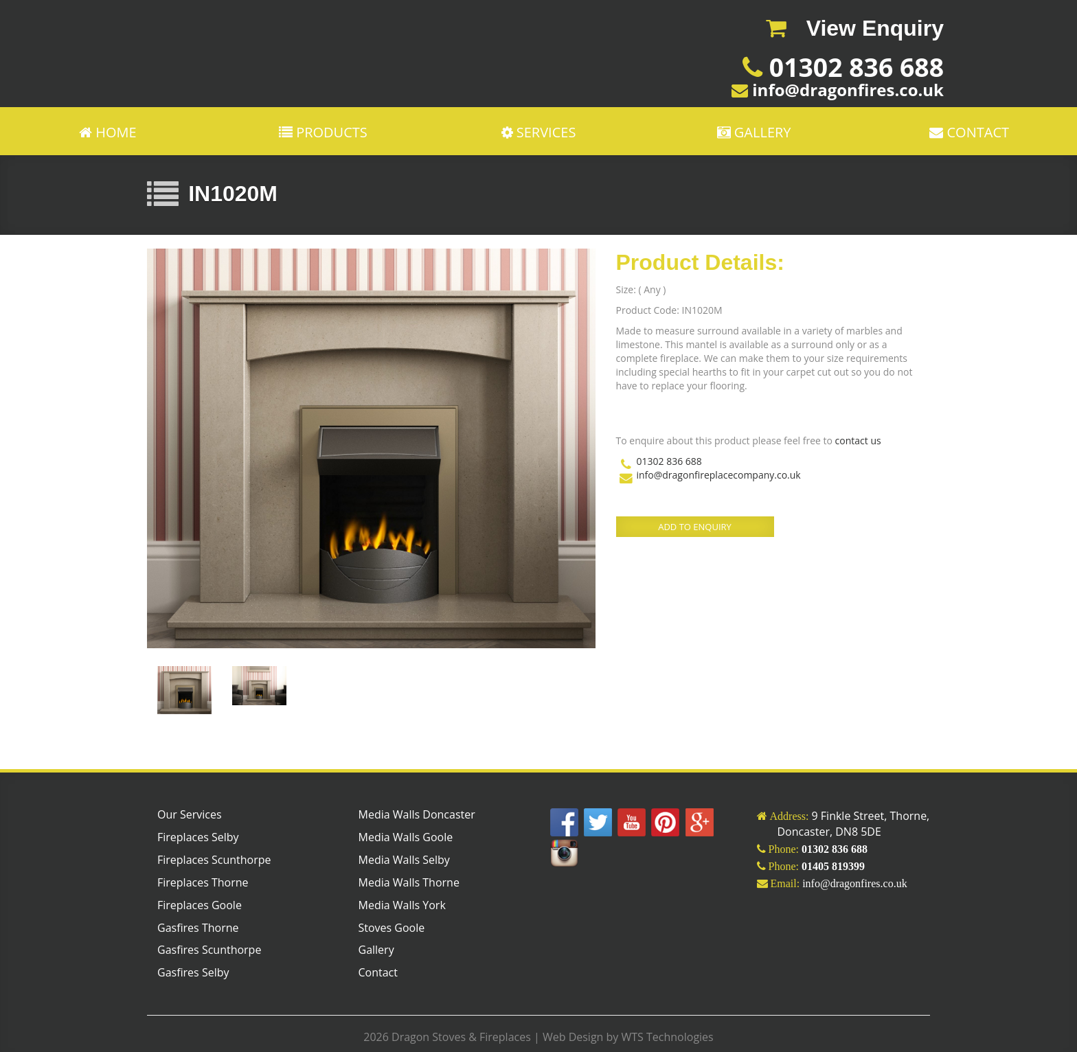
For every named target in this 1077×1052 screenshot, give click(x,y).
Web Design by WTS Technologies (627, 1036)
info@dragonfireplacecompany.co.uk (719, 474)
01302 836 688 (853, 66)
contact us (858, 440)
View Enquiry (855, 28)
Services (538, 131)
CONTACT (969, 131)
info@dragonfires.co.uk (846, 89)
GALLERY (754, 131)
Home (108, 131)
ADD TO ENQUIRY (695, 527)
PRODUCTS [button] (323, 131)
